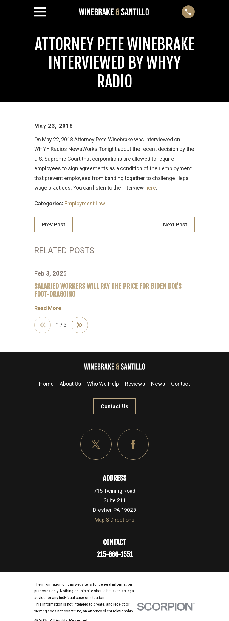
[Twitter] (96, 445)
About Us (70, 384)
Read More (47, 308)
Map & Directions (114, 520)
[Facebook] (133, 445)
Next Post (175, 224)
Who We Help (103, 384)
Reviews (135, 384)
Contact (180, 384)
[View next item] (81, 325)
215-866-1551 (115, 555)
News (158, 384)
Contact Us (114, 407)
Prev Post (53, 224)
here (150, 187)
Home (46, 384)
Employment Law (84, 203)
